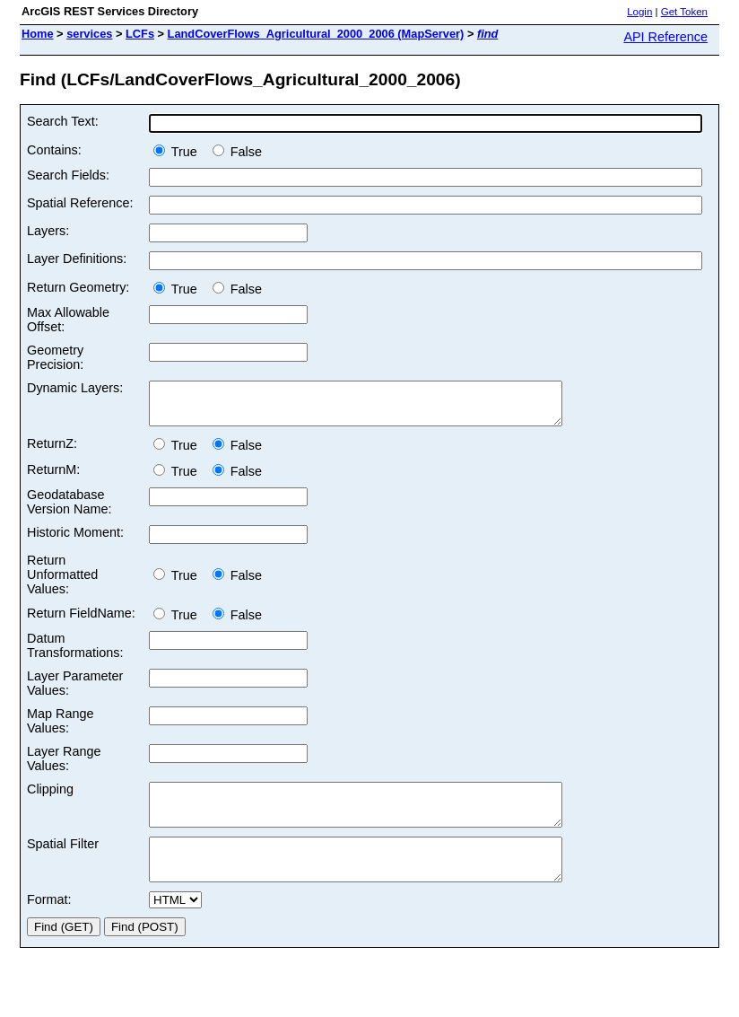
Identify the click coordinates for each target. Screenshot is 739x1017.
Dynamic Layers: (75, 388)
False (237, 152)
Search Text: (63, 121)
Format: (49, 923)
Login (639, 11)
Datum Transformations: (75, 653)
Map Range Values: (60, 729)
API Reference (665, 37)
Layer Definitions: (76, 258)
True (178, 152)
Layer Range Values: (63, 766)
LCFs (140, 33)
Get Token (684, 11)
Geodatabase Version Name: (69, 509)
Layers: (48, 231)
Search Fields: (68, 175)
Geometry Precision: (55, 357)
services (89, 33)
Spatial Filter (63, 860)
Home (38, 33)
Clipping (50, 797)
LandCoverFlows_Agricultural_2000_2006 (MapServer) (316, 33)
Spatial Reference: (80, 203)
